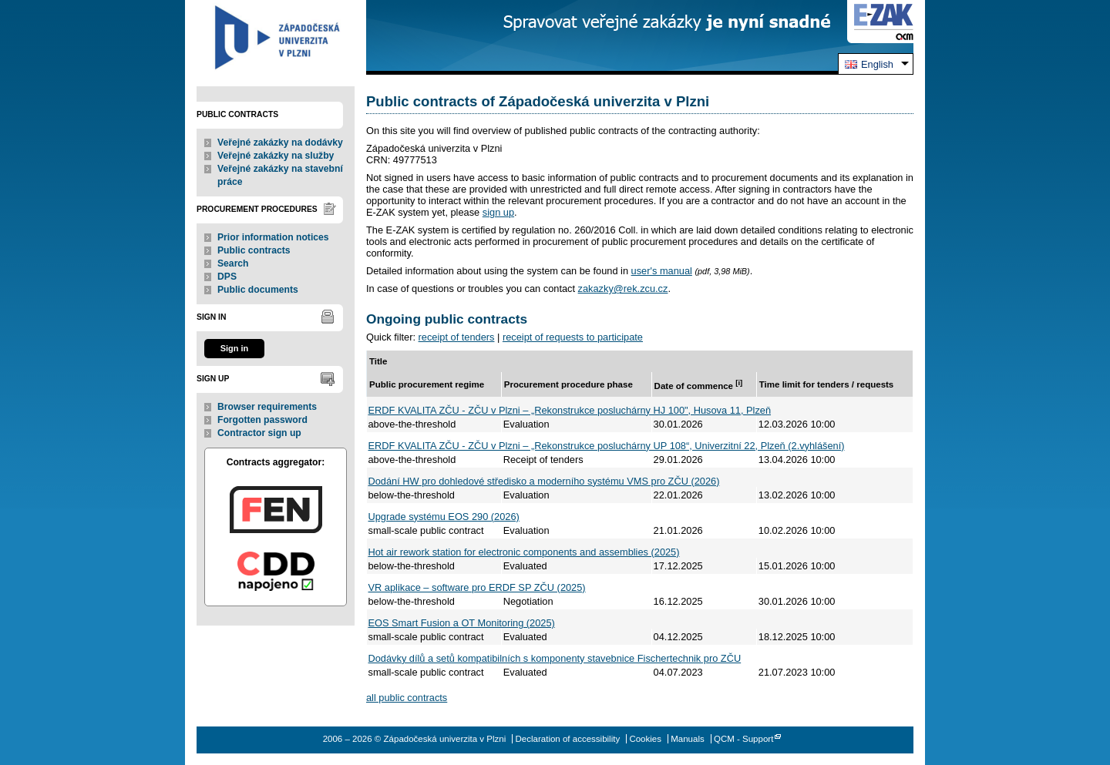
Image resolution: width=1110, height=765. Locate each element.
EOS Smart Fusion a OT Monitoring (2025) (461, 623)
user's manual (661, 271)
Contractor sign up (259, 433)
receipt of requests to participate (573, 337)
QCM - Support (743, 738)
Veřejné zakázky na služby (275, 155)
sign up (498, 212)
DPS (227, 276)
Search (233, 263)
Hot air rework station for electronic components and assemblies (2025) (524, 552)
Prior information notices (273, 237)
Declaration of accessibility (568, 738)
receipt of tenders (457, 337)
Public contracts (254, 250)
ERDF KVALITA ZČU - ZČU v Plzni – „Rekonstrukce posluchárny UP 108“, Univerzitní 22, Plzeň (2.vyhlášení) (606, 445)
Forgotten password (262, 419)
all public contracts (406, 697)
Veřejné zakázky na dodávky (280, 142)
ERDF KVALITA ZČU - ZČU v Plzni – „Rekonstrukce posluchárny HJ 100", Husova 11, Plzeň (570, 410)
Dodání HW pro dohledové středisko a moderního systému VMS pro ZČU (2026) (544, 481)
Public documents (257, 289)
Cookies (645, 738)
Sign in (234, 348)
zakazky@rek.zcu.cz (623, 288)
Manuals (688, 738)
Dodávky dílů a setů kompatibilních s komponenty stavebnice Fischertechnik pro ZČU (555, 658)
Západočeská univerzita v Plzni (275, 37)
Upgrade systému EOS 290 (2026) (444, 516)
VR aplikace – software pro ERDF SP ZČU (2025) (477, 587)
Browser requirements (267, 406)
